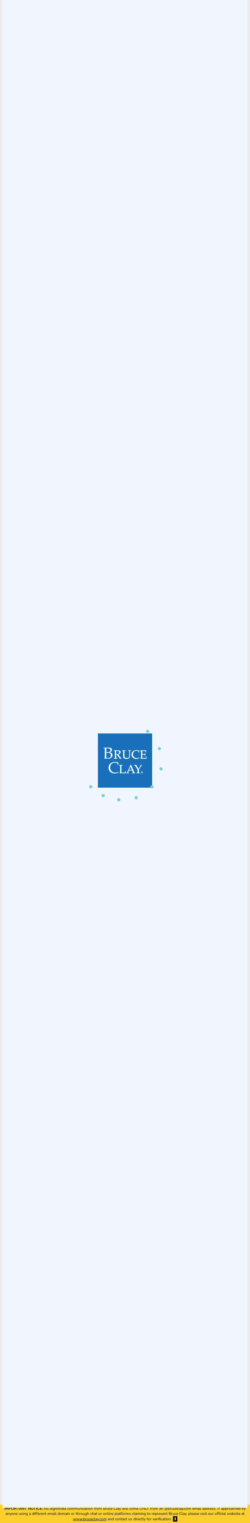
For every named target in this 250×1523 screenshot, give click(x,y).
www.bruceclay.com (90, 1519)
